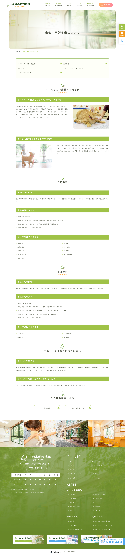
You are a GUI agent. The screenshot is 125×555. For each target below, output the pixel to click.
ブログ (95, 474)
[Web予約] (122, 34)
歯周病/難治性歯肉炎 (100, 494)
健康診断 (71, 521)
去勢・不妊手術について (76, 529)
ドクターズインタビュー (76, 474)
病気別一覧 (96, 511)
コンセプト (97, 461)
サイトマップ (97, 478)
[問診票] (122, 40)
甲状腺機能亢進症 (74, 507)
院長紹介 (80, 4)
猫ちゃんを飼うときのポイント (103, 525)
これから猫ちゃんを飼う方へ (102, 521)
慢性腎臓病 (71, 494)
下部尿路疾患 (72, 498)
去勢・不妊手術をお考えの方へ (73, 68)
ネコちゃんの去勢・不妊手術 (27, 64)
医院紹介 (69, 4)
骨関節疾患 (96, 507)
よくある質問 (97, 465)
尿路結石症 (71, 502)
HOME (18, 52)
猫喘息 (95, 502)
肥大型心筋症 (97, 498)
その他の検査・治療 (24, 73)
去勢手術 (66, 64)
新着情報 (96, 470)
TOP (69, 461)
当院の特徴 (90, 4)
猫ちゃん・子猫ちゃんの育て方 (103, 529)
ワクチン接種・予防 (74, 525)
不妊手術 (21, 68)
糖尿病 (70, 511)
